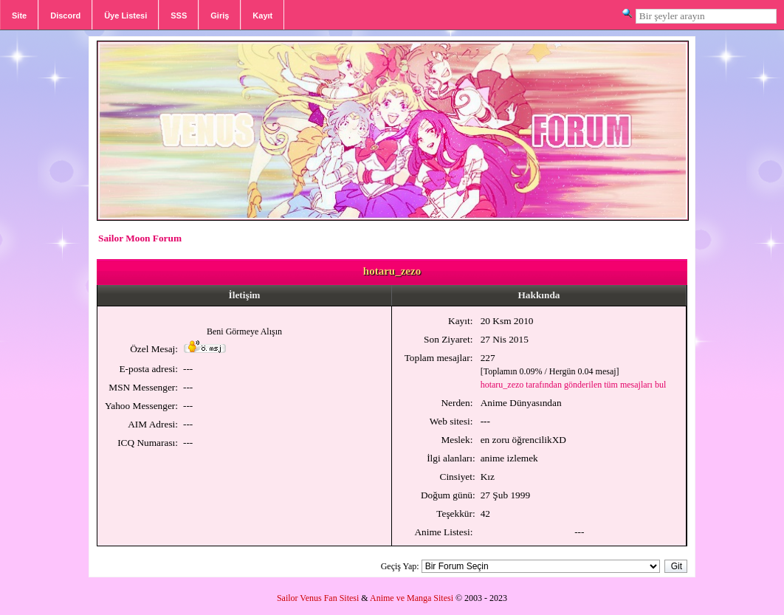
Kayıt (262, 15)
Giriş (219, 15)
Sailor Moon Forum (140, 238)
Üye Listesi (125, 15)
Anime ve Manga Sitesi (411, 598)
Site (19, 15)
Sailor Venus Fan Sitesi (318, 598)
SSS (179, 15)
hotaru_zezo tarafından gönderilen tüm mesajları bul (574, 384)
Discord (65, 15)
